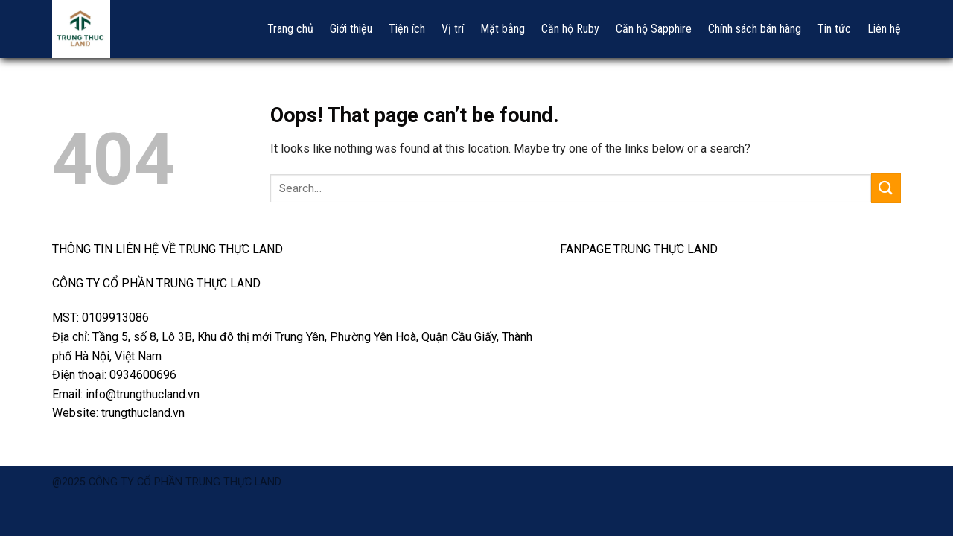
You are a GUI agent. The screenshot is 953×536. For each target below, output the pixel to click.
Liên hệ (884, 29)
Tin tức (834, 29)
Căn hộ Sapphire (654, 29)
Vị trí (453, 29)
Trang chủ (290, 29)
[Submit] (886, 187)
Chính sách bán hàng (754, 29)
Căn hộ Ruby (570, 29)
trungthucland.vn (143, 413)
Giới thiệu (351, 29)
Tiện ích (407, 29)
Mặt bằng (502, 29)
